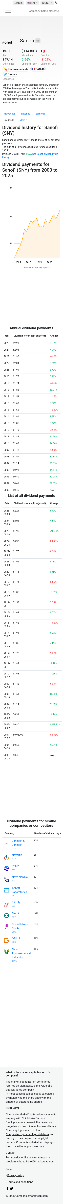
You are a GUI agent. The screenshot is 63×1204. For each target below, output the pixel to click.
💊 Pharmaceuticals (16, 69)
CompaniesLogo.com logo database (27, 1134)
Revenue (25, 113)
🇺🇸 (31, 3)
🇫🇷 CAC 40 (38, 69)
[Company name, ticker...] (43, 11)
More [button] (22, 120)
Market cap (9, 113)
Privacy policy (15, 1175)
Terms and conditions (20, 1182)
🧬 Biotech (10, 74)
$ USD (46, 3)
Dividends (9, 120)
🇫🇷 (43, 51)
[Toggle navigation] (8, 11)
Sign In (18, 3)
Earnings (40, 113)
